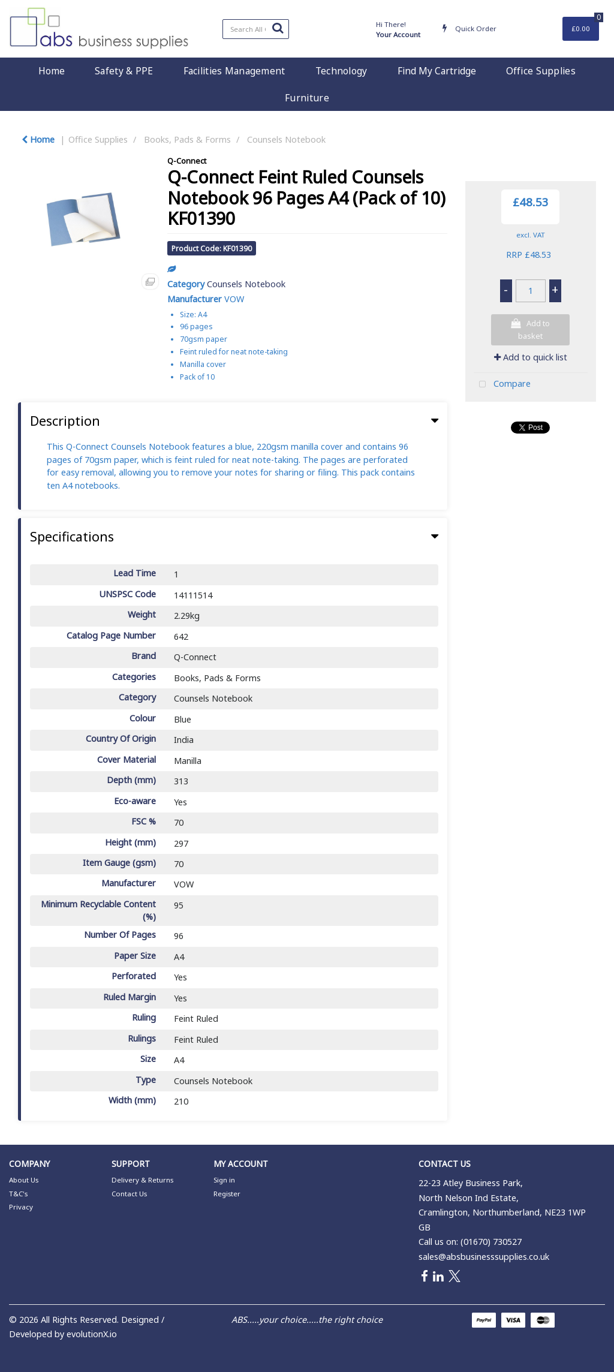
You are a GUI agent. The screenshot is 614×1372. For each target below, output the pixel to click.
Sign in (224, 1179)
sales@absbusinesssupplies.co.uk (484, 1256)
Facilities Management (234, 70)
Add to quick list (530, 357)
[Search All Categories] (255, 29)
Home (51, 70)
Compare (502, 384)
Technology (341, 70)
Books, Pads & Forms (187, 139)
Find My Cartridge (437, 70)
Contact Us (129, 1193)
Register (226, 1193)
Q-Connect (186, 160)
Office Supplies (541, 70)
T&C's (18, 1193)
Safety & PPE (124, 70)
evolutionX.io (92, 1334)
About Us (23, 1179)
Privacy (21, 1206)
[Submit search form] (278, 28)
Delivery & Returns (142, 1179)
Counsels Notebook (286, 139)
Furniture (307, 97)
